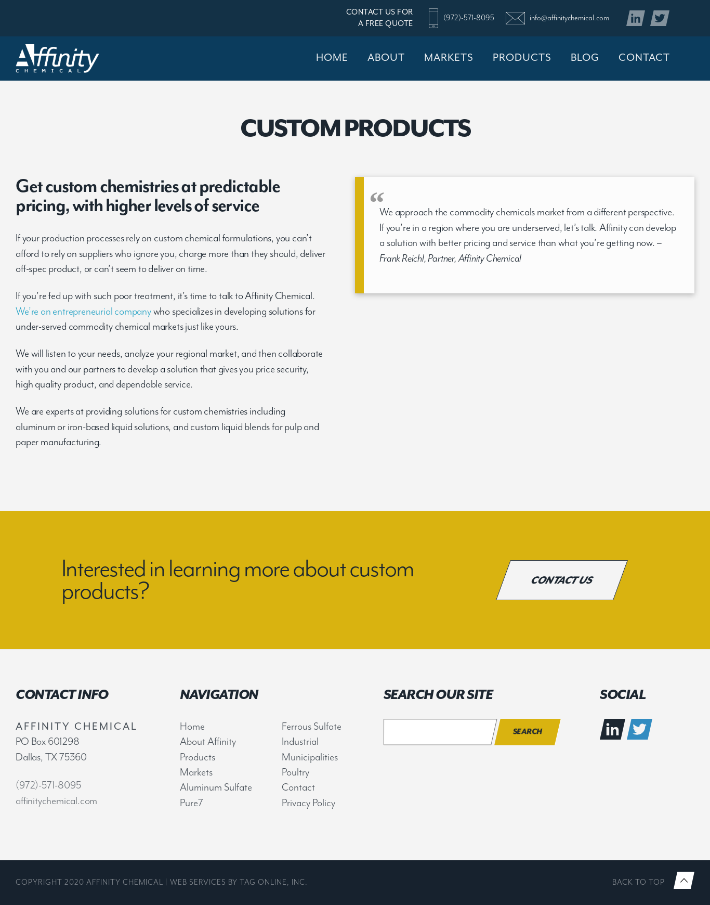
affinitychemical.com (56, 800)
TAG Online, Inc (272, 882)
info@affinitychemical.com (569, 18)
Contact (298, 787)
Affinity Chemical (74, 58)
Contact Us (562, 579)
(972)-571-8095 (468, 18)
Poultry (295, 772)
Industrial (300, 741)
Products (197, 757)
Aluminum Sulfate (216, 787)
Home (192, 726)
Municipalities (310, 757)
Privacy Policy (308, 802)
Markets (196, 772)
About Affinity (208, 741)
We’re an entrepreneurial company (83, 311)
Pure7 (191, 802)
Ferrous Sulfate (311, 726)
